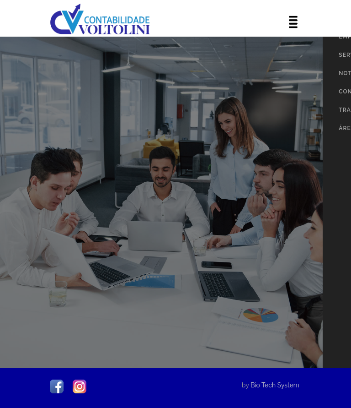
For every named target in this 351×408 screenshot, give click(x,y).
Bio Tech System (274, 385)
